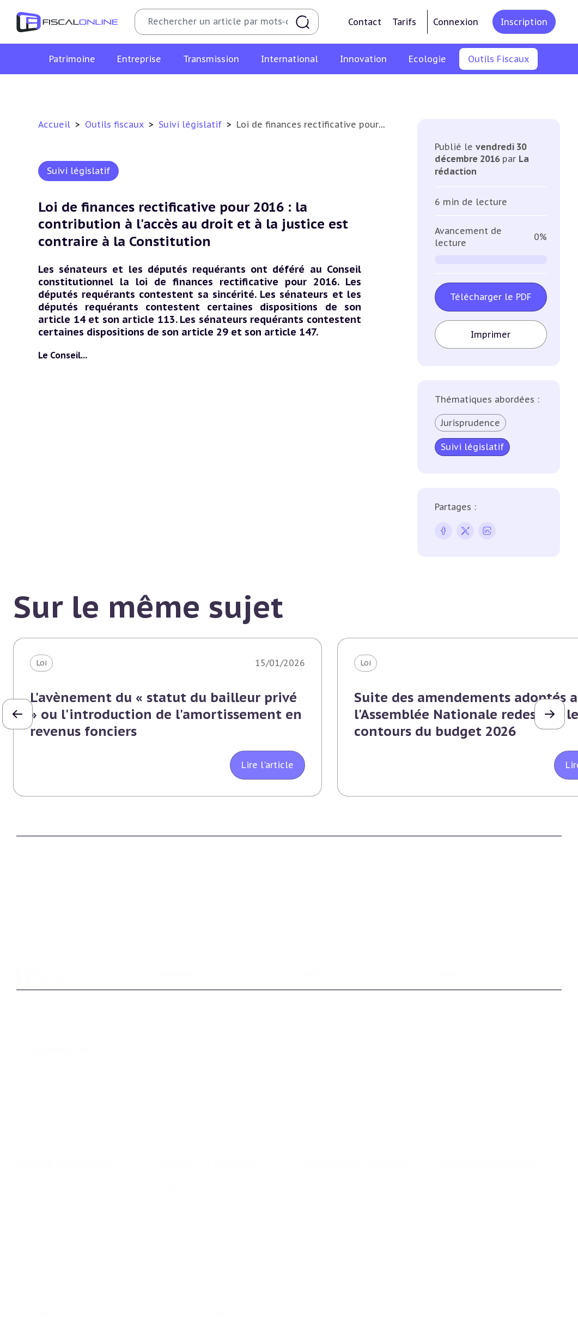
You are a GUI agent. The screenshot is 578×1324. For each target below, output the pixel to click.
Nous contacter (186, 997)
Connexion (455, 21)
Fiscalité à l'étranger (477, 1137)
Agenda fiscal (236, 89)
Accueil (54, 124)
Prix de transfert (470, 1220)
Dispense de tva (327, 1170)
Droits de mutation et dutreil (354, 1154)
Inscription (524, 21)
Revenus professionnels (202, 1137)
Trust (449, 1187)
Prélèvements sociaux (58, 1203)
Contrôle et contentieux (388, 89)
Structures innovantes (59, 1306)
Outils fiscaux (116, 124)
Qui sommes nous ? (194, 947)
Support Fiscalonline (196, 964)
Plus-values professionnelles (353, 1120)
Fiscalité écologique (199, 1255)
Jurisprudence (470, 422)
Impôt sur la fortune (56, 1154)
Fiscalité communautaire (486, 1154)
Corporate (176, 1237)
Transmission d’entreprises (354, 1098)
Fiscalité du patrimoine (65, 1098)
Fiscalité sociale (187, 1220)
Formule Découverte (337, 947)
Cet (163, 1170)
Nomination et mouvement (491, 1278)
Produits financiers (52, 1220)
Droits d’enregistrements (204, 1187)
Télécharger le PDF (491, 296)
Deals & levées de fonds (484, 1294)
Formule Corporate (335, 980)
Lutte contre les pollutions (209, 1278)
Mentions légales (471, 992)
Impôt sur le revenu (54, 1120)
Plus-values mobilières (341, 1137)
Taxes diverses (184, 1203)
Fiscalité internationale (489, 1098)
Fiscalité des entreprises (209, 1098)
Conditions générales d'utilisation (478, 953)
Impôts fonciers (46, 1187)
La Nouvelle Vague (89, 1024)
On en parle (463, 1255)
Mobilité (454, 1203)
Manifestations (467, 1311)
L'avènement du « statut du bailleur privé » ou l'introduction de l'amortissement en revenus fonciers (166, 714)
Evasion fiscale (466, 1170)
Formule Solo (324, 964)
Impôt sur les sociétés (199, 1120)
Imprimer (491, 334)
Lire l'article (267, 764)
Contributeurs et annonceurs (213, 980)
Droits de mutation (53, 1170)
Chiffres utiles (171, 89)
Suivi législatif (301, 89)
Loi (41, 663)
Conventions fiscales (477, 1120)
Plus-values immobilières (64, 1137)
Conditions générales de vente (495, 976)
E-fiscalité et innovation (67, 1255)
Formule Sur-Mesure (337, 997)
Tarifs (404, 21)
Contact (364, 21)
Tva (163, 1154)
